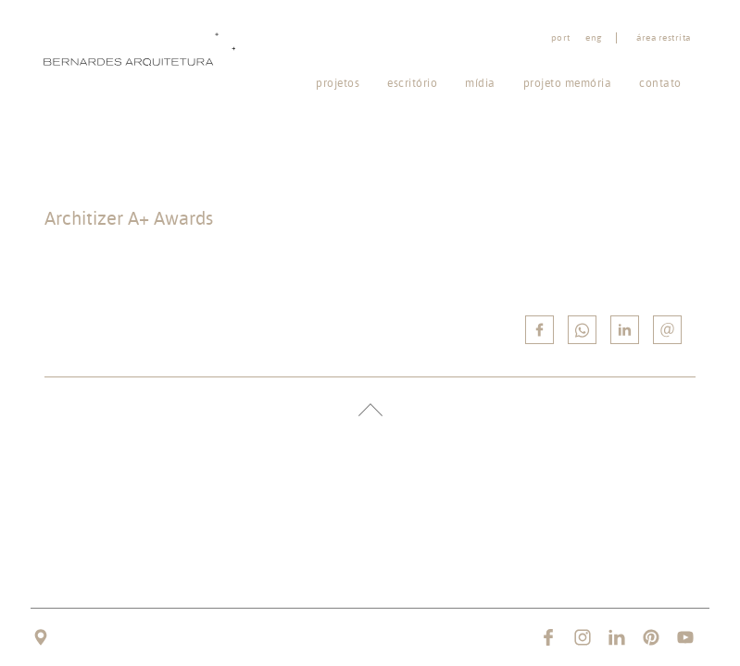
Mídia (480, 83)
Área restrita (663, 37)
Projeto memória (567, 83)
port (561, 37)
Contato (660, 83)
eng (593, 37)
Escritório (412, 83)
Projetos (337, 83)
